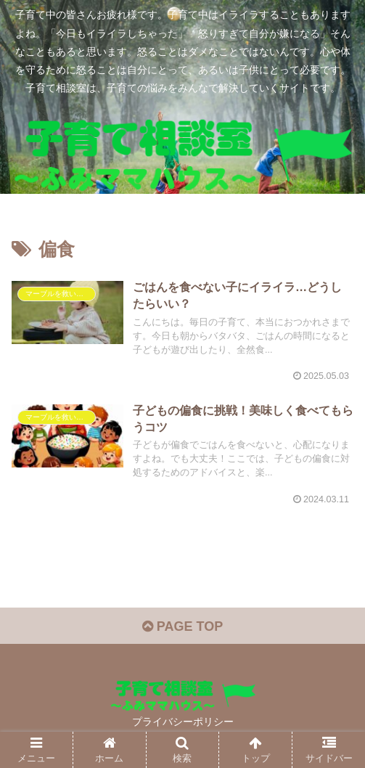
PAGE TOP (182, 626)
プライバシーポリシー (183, 721)
